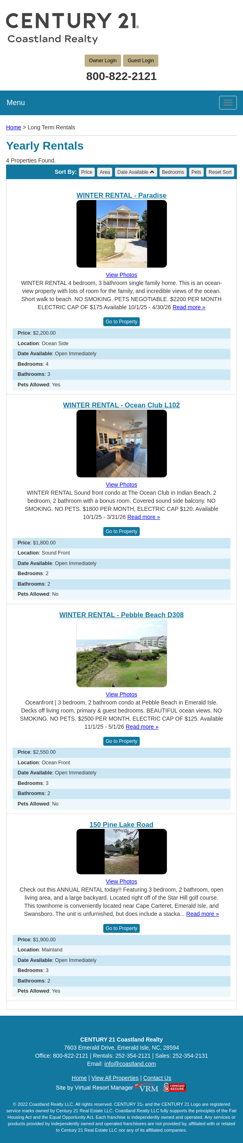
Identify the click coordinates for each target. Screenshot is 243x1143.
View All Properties (115, 1078)
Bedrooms (173, 172)
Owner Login (103, 60)
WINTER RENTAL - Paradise (121, 195)
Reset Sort (220, 172)
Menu (15, 103)
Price (86, 172)
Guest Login (141, 60)
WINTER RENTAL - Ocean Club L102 (121, 405)
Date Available (136, 172)
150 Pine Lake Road (121, 825)
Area (105, 172)
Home (13, 127)
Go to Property (121, 322)
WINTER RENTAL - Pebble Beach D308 (121, 615)
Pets (196, 172)
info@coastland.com (130, 1064)
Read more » (189, 307)
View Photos (121, 275)
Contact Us (157, 1078)
